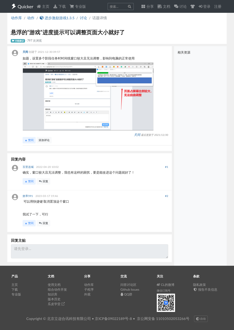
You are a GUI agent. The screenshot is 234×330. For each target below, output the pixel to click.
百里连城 (28, 167)
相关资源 (184, 52)
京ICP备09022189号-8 (113, 318)
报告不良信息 (205, 289)
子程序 (89, 289)
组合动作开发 (57, 289)
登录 (204, 6)
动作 (31, 18)
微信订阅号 (163, 290)
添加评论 (44, 140)
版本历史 (54, 299)
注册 (217, 6)
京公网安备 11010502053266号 (163, 318)
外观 (87, 294)
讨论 (83, 18)
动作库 (16, 18)
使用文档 (54, 285)
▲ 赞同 (29, 140)
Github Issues (129, 289)
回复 (43, 181)
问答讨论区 (128, 285)
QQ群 (126, 294)
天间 (26, 52)
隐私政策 (199, 285)
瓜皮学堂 (56, 304)
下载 (59, 6)
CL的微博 (165, 285)
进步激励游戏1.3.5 (57, 18)
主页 (43, 6)
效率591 (28, 196)
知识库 (52, 294)
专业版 (77, 6)
